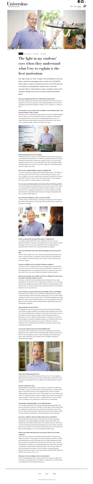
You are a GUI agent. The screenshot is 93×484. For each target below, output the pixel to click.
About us (50, 479)
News (71, 6)
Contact (53, 479)
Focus (74, 6)
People (78, 6)
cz (84, 2)
